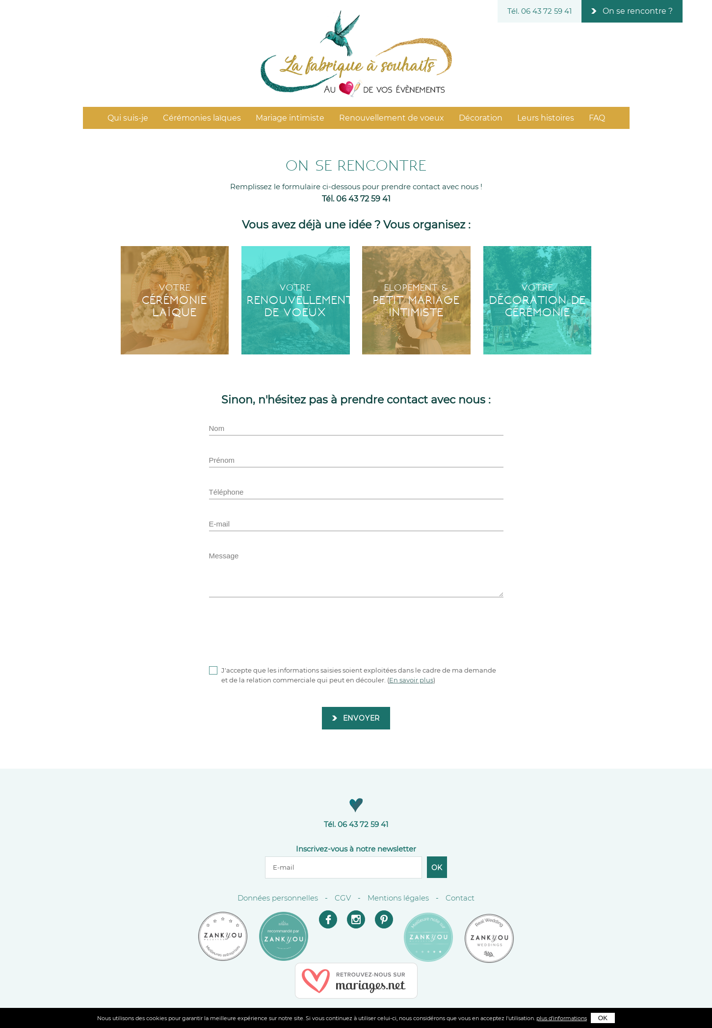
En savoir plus (411, 680)
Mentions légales (398, 898)
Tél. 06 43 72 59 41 (539, 11)
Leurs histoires (545, 118)
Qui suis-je (127, 118)
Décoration (480, 118)
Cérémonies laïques (202, 118)
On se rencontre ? (638, 11)
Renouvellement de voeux (391, 118)
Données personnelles (277, 898)
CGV (343, 898)
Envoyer (361, 718)
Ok (437, 867)
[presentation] (283, 631)
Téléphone (226, 492)
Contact (460, 898)
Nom (217, 428)
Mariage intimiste (290, 118)
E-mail (219, 524)
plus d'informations (561, 1018)
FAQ (597, 118)
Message (224, 556)
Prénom (222, 460)
